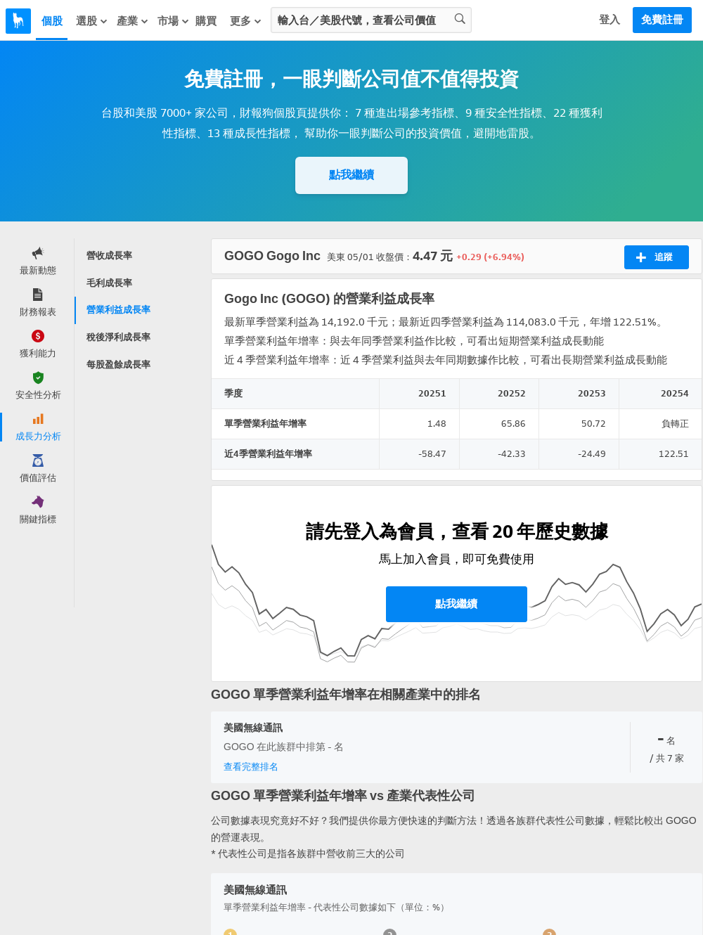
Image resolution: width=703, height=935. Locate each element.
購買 (206, 21)
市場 (173, 21)
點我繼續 (351, 174)
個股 (52, 21)
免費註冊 (662, 19)
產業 (133, 21)
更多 (246, 21)
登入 (609, 19)
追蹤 (654, 257)
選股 (92, 21)
